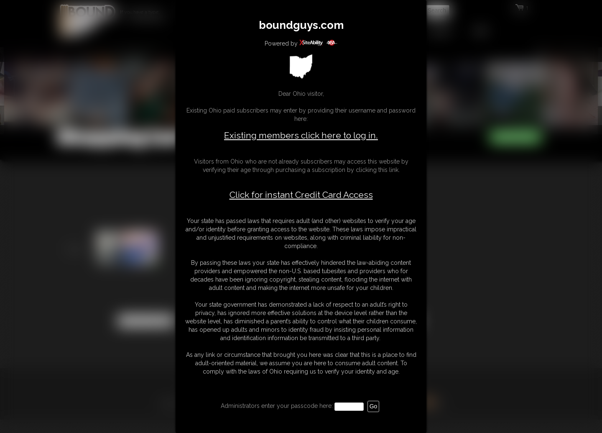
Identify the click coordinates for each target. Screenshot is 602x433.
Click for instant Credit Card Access (301, 195)
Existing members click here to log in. (301, 135)
